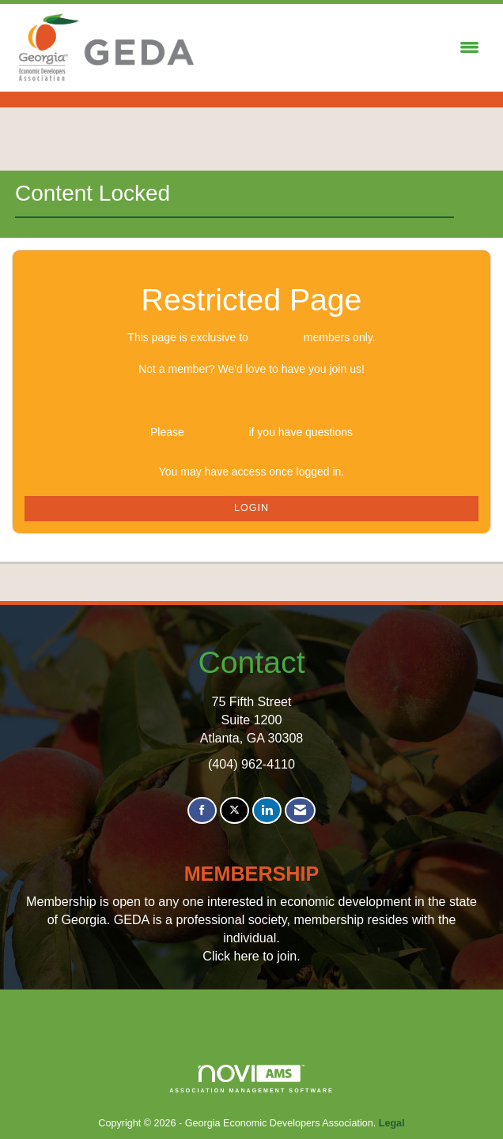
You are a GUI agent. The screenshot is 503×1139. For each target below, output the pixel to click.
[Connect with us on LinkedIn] (267, 811)
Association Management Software (251, 1079)
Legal (392, 1123)
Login (251, 507)
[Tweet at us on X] (234, 811)
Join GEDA (251, 400)
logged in (276, 337)
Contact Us (216, 432)
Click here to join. (251, 956)
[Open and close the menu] (343, 48)
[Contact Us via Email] (300, 811)
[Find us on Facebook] (202, 811)
